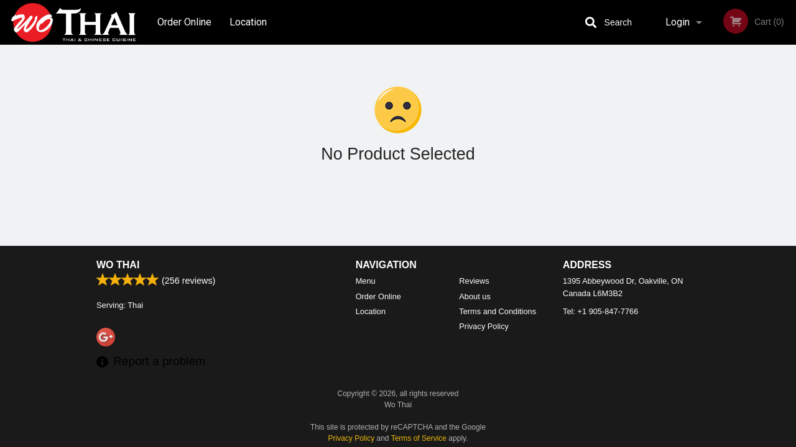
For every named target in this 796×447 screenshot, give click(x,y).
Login (677, 22)
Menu (366, 281)
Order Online (184, 22)
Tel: (600, 311)
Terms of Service (419, 438)
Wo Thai (117, 265)
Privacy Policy (484, 326)
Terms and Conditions (497, 311)
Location (248, 22)
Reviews (474, 281)
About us (475, 296)
